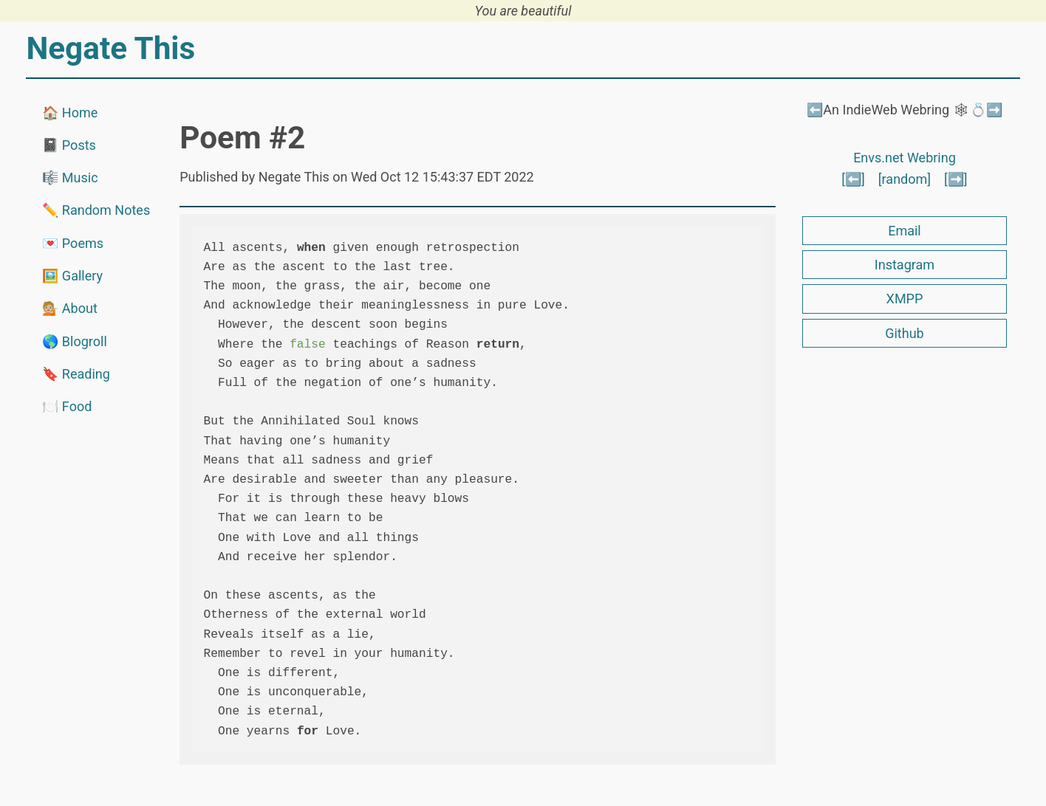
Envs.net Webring (904, 157)
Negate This (110, 48)
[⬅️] (853, 179)
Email (904, 230)
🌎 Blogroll (74, 341)
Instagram (904, 264)
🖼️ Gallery (72, 275)
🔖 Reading (75, 374)
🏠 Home (70, 112)
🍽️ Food (67, 406)
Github (904, 333)
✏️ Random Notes (96, 210)
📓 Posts (68, 145)
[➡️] (956, 179)
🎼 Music (70, 177)
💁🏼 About (69, 308)
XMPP (904, 298)
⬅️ (815, 109)
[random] (904, 179)
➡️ (994, 109)
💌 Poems (72, 243)
